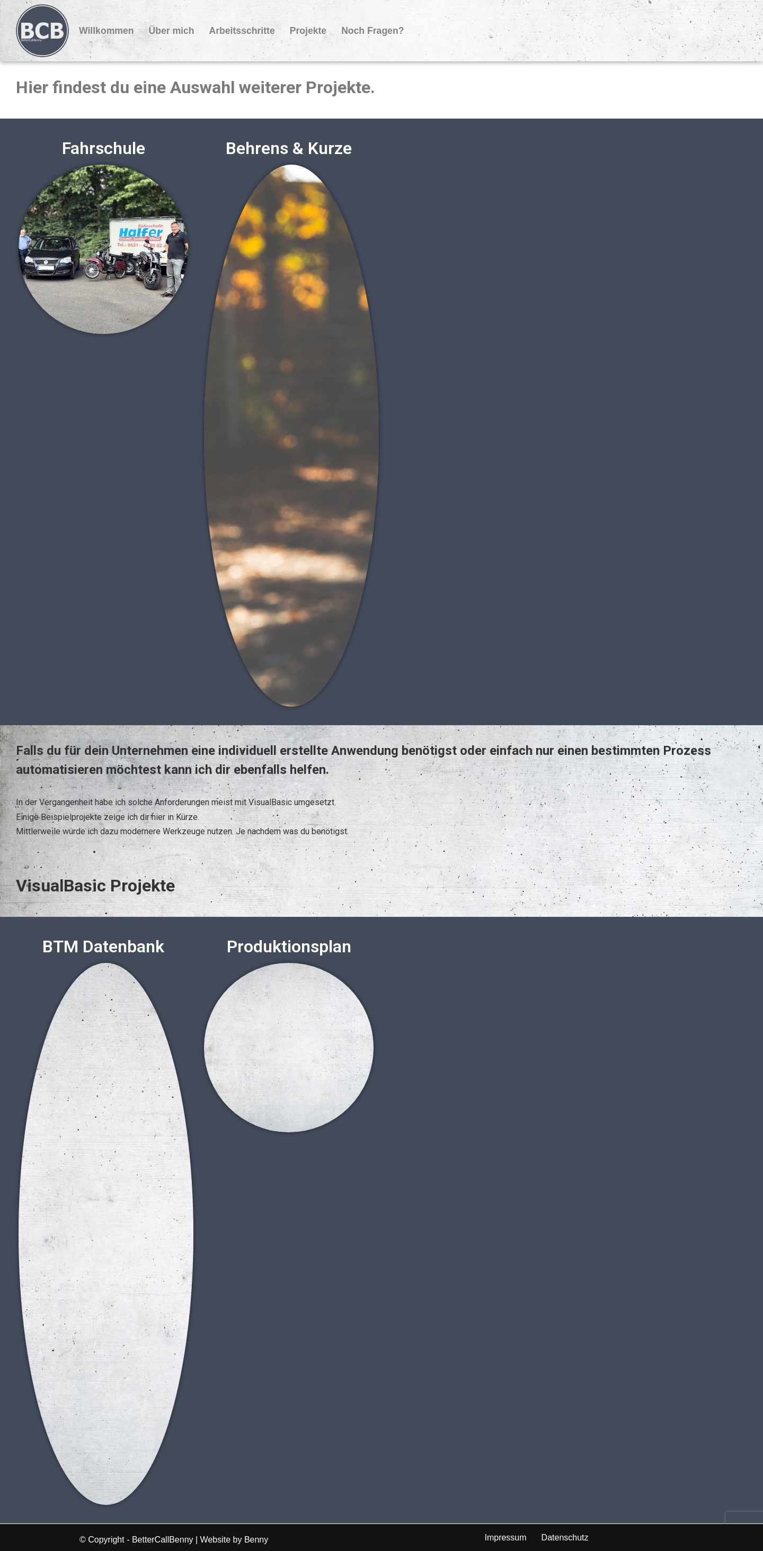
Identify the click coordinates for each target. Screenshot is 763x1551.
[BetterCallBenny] (42, 30)
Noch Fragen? (372, 30)
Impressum (505, 1537)
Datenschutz (565, 1537)
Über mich (171, 30)
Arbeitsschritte (242, 30)
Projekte (308, 30)
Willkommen (106, 30)
